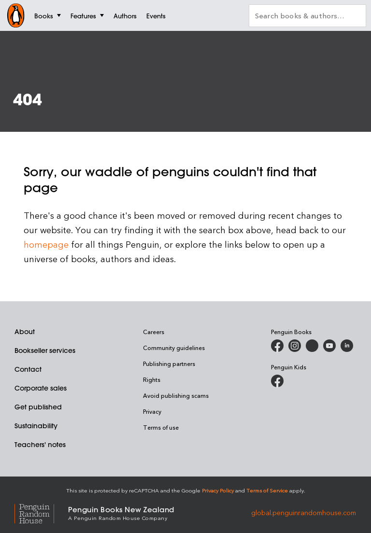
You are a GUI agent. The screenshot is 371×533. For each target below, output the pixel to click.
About (24, 331)
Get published (38, 407)
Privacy (152, 411)
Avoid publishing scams (176, 395)
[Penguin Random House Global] (41, 512)
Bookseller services (44, 350)
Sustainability (35, 425)
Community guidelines (174, 347)
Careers (153, 331)
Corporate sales (40, 388)
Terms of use (161, 427)
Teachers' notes (40, 444)
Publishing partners (169, 363)
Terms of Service (267, 490)
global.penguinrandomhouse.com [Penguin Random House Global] (303, 512)
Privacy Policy (218, 490)
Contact (28, 369)
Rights (151, 379)
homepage (46, 244)
